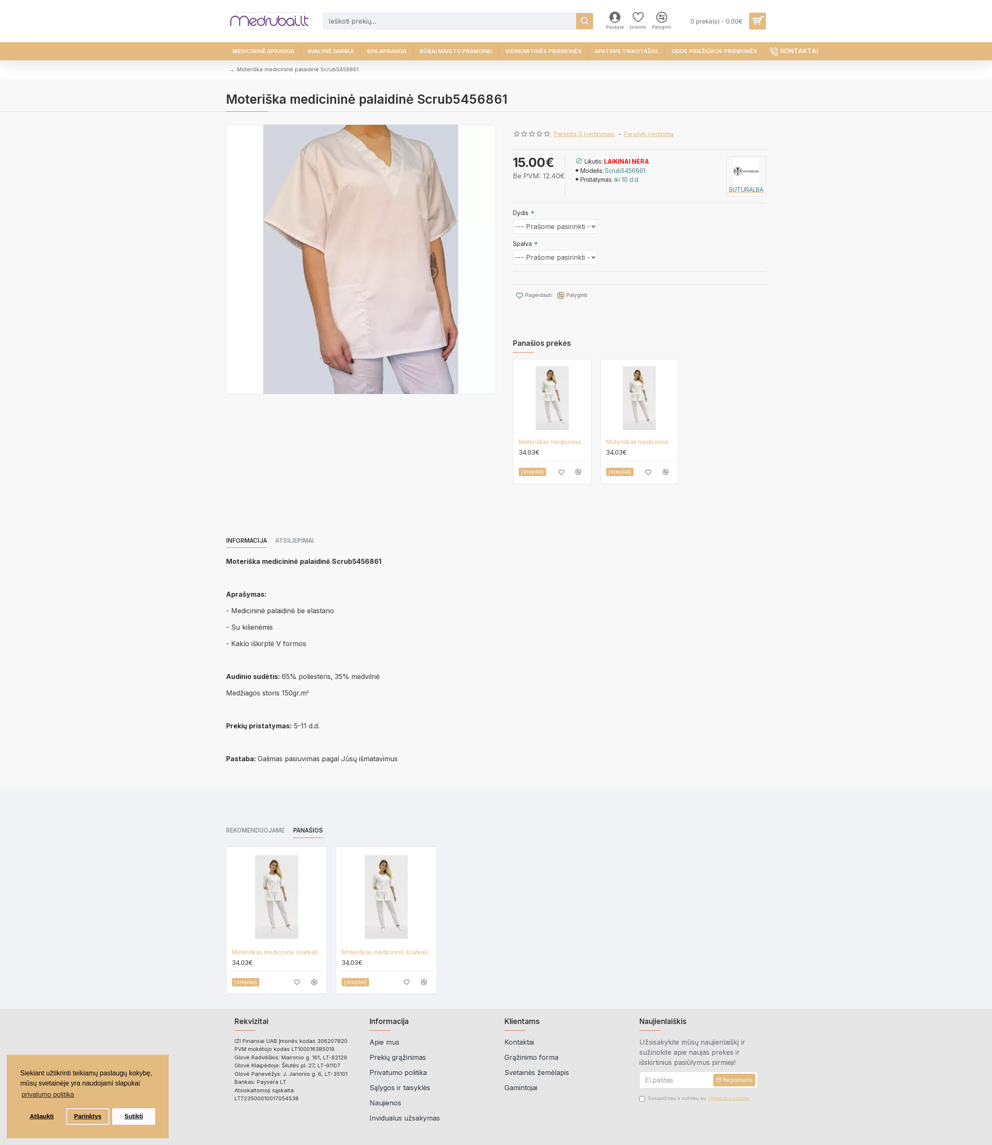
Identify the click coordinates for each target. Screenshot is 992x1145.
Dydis (520, 212)
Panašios (308, 807)
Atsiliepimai (294, 527)
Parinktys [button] (88, 1116)
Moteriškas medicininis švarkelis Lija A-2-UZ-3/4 (554, 428)
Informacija (246, 527)
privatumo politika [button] (48, 1094)
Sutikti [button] (133, 1116)
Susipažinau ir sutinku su (695, 1075)
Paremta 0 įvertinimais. (584, 133)
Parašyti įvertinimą (649, 133)
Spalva (522, 243)
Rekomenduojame (255, 807)
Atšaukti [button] (42, 1116)
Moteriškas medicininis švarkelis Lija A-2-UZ (641, 428)
